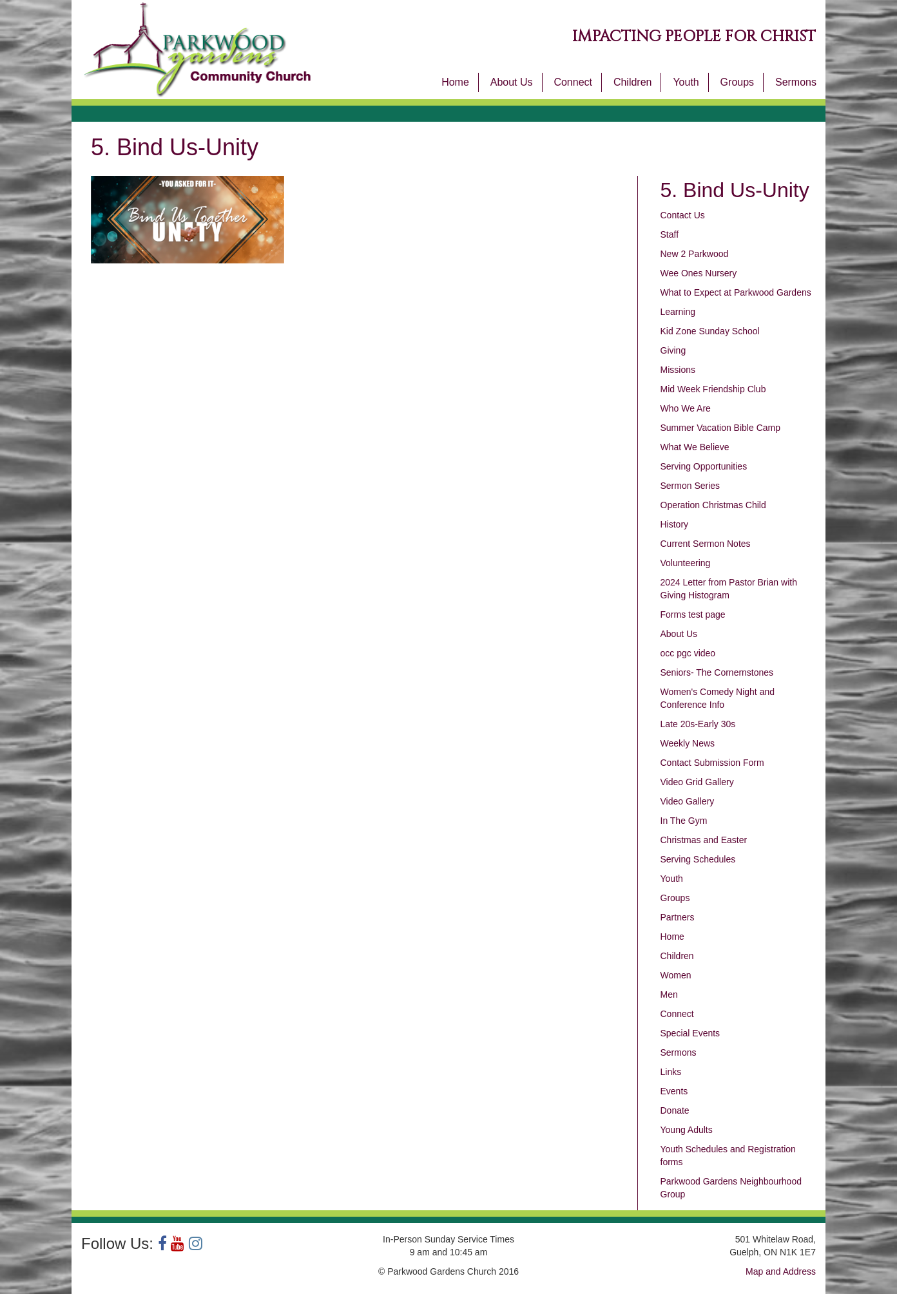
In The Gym (684, 820)
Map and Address (781, 1271)
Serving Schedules (698, 859)
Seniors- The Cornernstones (717, 672)
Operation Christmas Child (713, 505)
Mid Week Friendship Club (713, 389)
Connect (573, 82)
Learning (678, 312)
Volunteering (686, 563)
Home (455, 82)
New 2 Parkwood (695, 254)
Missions (678, 370)
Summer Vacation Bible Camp (720, 428)
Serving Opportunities (704, 466)
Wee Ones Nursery (699, 273)
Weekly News (688, 743)
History (675, 524)
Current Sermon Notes (706, 543)
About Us (511, 82)
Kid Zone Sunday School (710, 331)
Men (669, 994)
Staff (670, 234)
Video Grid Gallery (697, 782)
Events (674, 1091)
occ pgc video (688, 653)
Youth (686, 82)
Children (632, 82)
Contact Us (683, 215)
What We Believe (695, 447)
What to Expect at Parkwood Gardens (736, 292)
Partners (678, 917)
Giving (673, 350)
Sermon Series (690, 485)
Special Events (690, 1033)
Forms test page (693, 614)
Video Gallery (688, 801)
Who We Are (686, 408)
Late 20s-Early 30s (698, 724)
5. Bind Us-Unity (735, 190)
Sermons (795, 82)
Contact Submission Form (712, 762)
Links (671, 1072)
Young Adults (687, 1130)
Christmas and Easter (704, 840)
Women (676, 975)
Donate (675, 1110)
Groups (737, 82)
